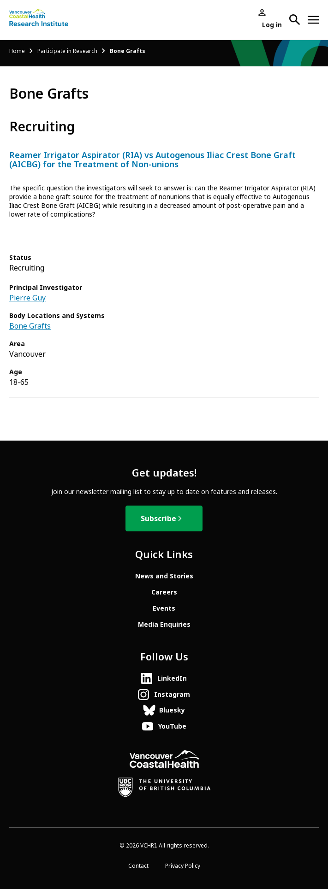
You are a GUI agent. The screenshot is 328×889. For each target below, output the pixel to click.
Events (164, 608)
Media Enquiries (164, 624)
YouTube (172, 726)
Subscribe (158, 518)
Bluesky (172, 710)
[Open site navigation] (313, 19)
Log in (272, 24)
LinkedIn (172, 678)
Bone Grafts (30, 326)
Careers (164, 592)
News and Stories (164, 576)
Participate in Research (67, 51)
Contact (138, 866)
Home (17, 51)
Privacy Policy (182, 866)
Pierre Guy (27, 298)
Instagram (172, 694)
